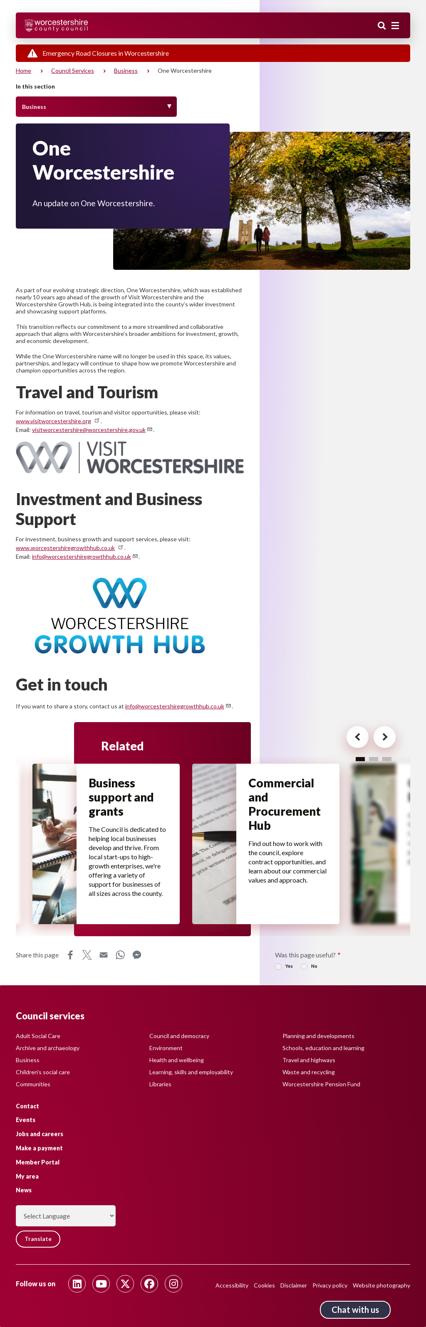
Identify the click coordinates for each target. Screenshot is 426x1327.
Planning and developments (318, 1035)
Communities (33, 1083)
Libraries (160, 1083)
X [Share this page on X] (87, 956)
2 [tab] (373, 759)
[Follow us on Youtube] (101, 1283)
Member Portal (37, 1162)
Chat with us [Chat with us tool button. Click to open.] (355, 1310)
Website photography (381, 1285)
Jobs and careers (39, 1133)
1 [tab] (360, 759)
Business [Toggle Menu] (34, 106)
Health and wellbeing (176, 1059)
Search (382, 26)
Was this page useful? (305, 956)
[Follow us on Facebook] (149, 1283)
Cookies (264, 1285)
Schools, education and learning (323, 1047)
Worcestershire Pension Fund (321, 1083)
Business (126, 70)
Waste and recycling (308, 1071)
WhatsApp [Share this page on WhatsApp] (120, 956)
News (24, 1190)
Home (23, 70)
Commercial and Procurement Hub (285, 804)
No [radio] (314, 967)
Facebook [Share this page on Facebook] (70, 956)
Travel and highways (308, 1059)
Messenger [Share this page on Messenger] (137, 956)
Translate (38, 1239)
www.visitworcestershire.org (58, 420)
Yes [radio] (289, 967)
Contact (27, 1105)
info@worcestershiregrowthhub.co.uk (85, 556)
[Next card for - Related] (382, 737)
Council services (72, 70)
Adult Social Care (38, 1035)
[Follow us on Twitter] (125, 1283)
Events (25, 1119)
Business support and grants (121, 797)
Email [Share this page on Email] (103, 956)
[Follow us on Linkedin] (77, 1283)
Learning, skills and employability (191, 1071)
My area (27, 1175)
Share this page (37, 956)
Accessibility (231, 1285)
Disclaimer (293, 1285)
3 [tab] (386, 759)
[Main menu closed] (395, 25)
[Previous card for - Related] (353, 737)
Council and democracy (179, 1035)
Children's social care (43, 1071)
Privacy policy (329, 1285)
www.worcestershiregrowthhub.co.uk (70, 547)
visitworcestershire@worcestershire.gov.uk (92, 429)
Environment (166, 1047)
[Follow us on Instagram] (173, 1283)
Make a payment (39, 1148)
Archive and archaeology (47, 1047)
